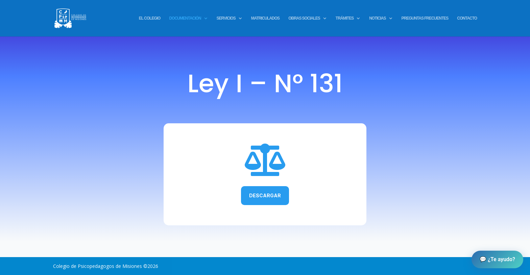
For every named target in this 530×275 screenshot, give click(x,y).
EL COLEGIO (150, 18)
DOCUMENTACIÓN (185, 18)
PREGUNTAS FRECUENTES (425, 18)
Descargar (265, 195)
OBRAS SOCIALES (304, 18)
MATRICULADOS (265, 18)
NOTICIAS (377, 18)
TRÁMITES (345, 18)
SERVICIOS (226, 18)
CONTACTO (467, 18)
